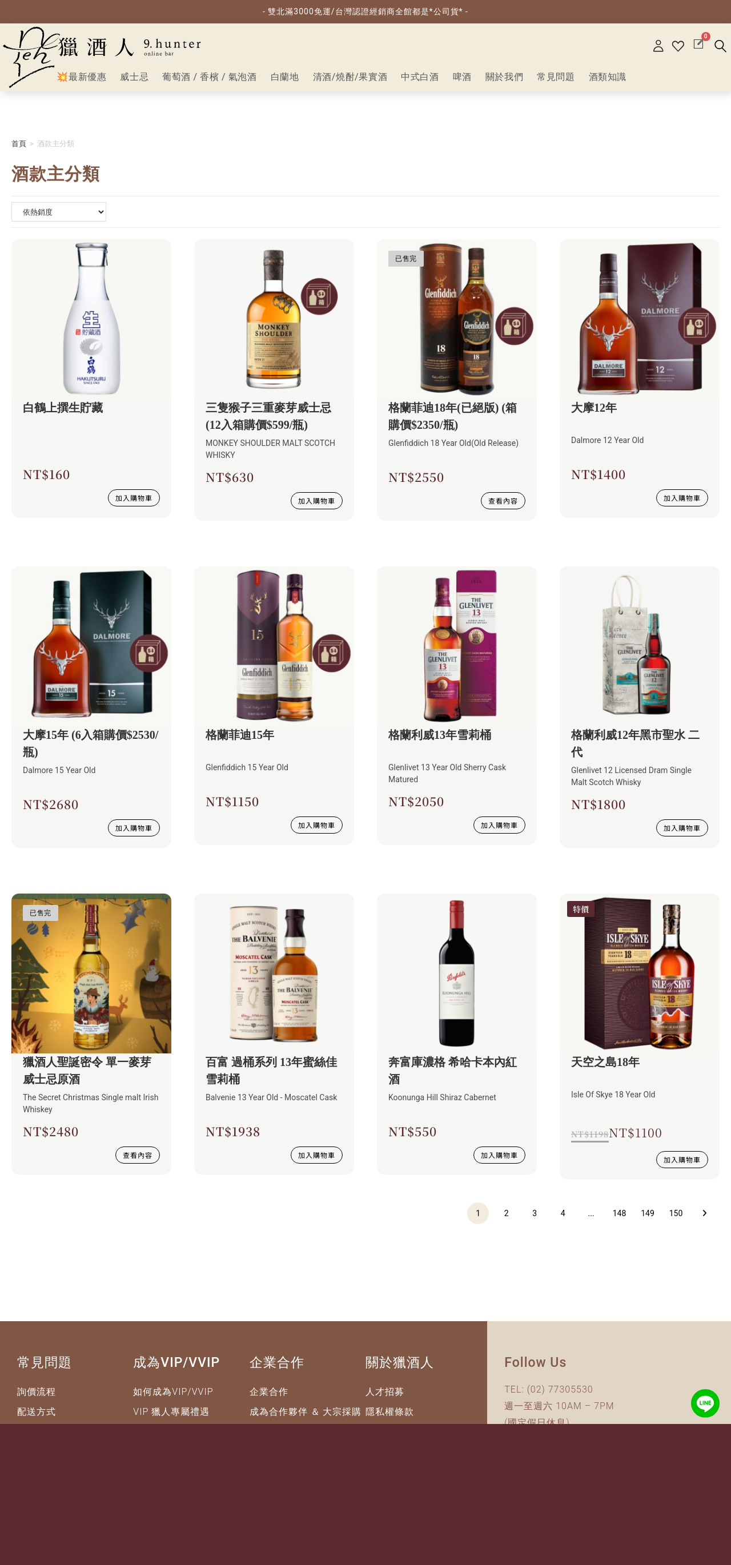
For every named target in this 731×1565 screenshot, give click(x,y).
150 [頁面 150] (676, 1218)
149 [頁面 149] (647, 1218)
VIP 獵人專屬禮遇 (171, 1416)
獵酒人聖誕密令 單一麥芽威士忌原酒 (87, 1076)
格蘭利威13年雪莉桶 (439, 740)
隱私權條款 (390, 1416)
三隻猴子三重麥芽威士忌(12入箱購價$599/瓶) (268, 421)
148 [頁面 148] (619, 1218)
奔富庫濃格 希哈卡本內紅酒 (452, 1076)
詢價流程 (36, 1396)
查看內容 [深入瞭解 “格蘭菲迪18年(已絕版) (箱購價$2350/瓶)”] (503, 505)
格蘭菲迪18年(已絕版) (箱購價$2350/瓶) (452, 421)
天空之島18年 (605, 1067)
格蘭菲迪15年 (240, 740)
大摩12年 (594, 413)
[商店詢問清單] (58, 217)
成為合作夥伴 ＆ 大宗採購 (306, 1416)
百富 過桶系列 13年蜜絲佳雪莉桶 (271, 1076)
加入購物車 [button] (133, 503)
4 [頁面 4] (563, 1218)
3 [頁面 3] (534, 1218)
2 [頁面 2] (506, 1218)
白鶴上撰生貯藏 (63, 413)
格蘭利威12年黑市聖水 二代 (635, 748)
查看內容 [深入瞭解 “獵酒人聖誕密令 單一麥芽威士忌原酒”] (137, 1160)
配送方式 (36, 1416)
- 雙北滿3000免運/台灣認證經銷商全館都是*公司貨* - (365, 11)
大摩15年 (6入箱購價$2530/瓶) (90, 748)
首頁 (18, 148)
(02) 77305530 (560, 1394)
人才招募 (385, 1396)
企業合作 (269, 1396)
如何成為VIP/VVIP (173, 1396)
